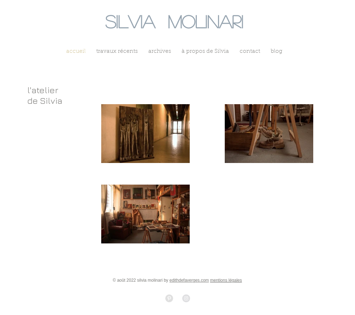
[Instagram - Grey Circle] (186, 298)
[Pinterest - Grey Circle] (169, 298)
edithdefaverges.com (189, 280)
